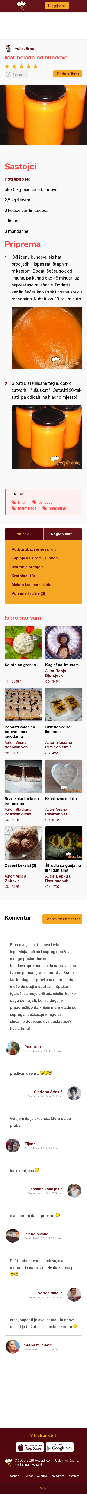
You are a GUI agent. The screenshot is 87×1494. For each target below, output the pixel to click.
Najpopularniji (63, 534)
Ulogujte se (57, 6)
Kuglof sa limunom (63, 655)
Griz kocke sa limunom (63, 721)
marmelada (27, 508)
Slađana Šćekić (48, 1091)
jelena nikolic (36, 1234)
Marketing (22, 1464)
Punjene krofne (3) (28, 593)
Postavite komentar (62, 919)
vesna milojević (38, 1345)
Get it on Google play (60, 1447)
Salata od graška (23, 655)
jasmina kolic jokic (46, 1189)
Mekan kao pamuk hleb (33, 584)
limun (22, 502)
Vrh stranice (41, 1435)
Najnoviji (23, 534)
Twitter (28, 1476)
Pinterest (73, 1476)
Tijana (30, 1144)
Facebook (14, 1476)
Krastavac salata (63, 791)
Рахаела (32, 1046)
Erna (30, 48)
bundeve (46, 502)
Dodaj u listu (68, 74)
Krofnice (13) (23, 575)
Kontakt (36, 1464)
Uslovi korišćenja (67, 1460)
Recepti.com (8, 1462)
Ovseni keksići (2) (23, 857)
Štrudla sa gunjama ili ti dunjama (63, 857)
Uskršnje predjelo (28, 567)
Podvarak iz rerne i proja (34, 549)
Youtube (42, 1476)
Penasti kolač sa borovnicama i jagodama (23, 721)
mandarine (57, 508)
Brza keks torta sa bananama (23, 791)
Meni (43, 1488)
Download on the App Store (30, 1447)
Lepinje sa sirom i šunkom (35, 558)
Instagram (57, 1476)
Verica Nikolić (50, 1293)
